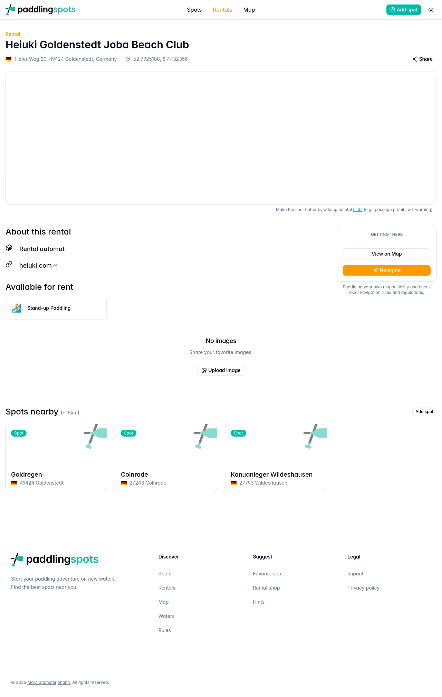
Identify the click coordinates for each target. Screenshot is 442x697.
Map (249, 9)
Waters (166, 616)
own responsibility (391, 286)
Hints (259, 602)
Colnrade (166, 474)
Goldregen (56, 474)
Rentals (222, 9)
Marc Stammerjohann (48, 682)
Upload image (221, 370)
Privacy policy (363, 588)
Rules (164, 630)
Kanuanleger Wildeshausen (276, 474)
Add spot (403, 9)
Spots (194, 9)
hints (358, 209)
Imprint (355, 573)
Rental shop (266, 588)
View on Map (387, 254)
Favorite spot (268, 573)
